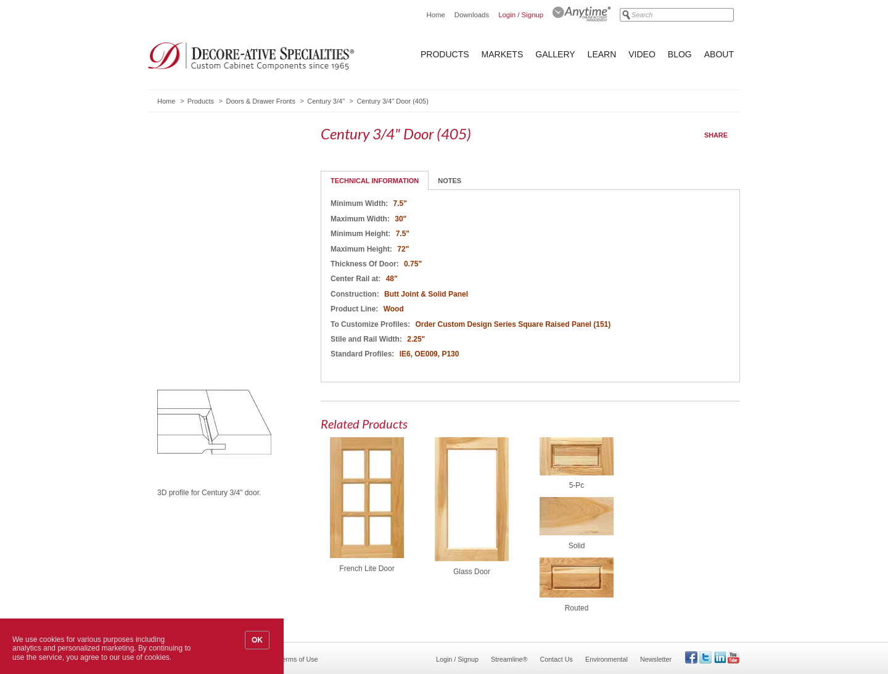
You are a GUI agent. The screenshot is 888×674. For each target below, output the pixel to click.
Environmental (606, 659)
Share (716, 135)
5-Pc (577, 485)
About (719, 54)
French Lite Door (366, 568)
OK (257, 640)
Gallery (555, 54)
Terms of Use (298, 659)
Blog (680, 54)
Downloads (471, 14)
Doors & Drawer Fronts (260, 101)
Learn (602, 54)
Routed (577, 608)
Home (435, 14)
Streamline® (509, 659)
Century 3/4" (326, 101)
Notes (449, 180)
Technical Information (375, 180)
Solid (577, 545)
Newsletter (656, 659)
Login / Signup (520, 14)
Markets (503, 54)
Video (642, 54)
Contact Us (556, 659)
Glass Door (471, 571)
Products (445, 54)
